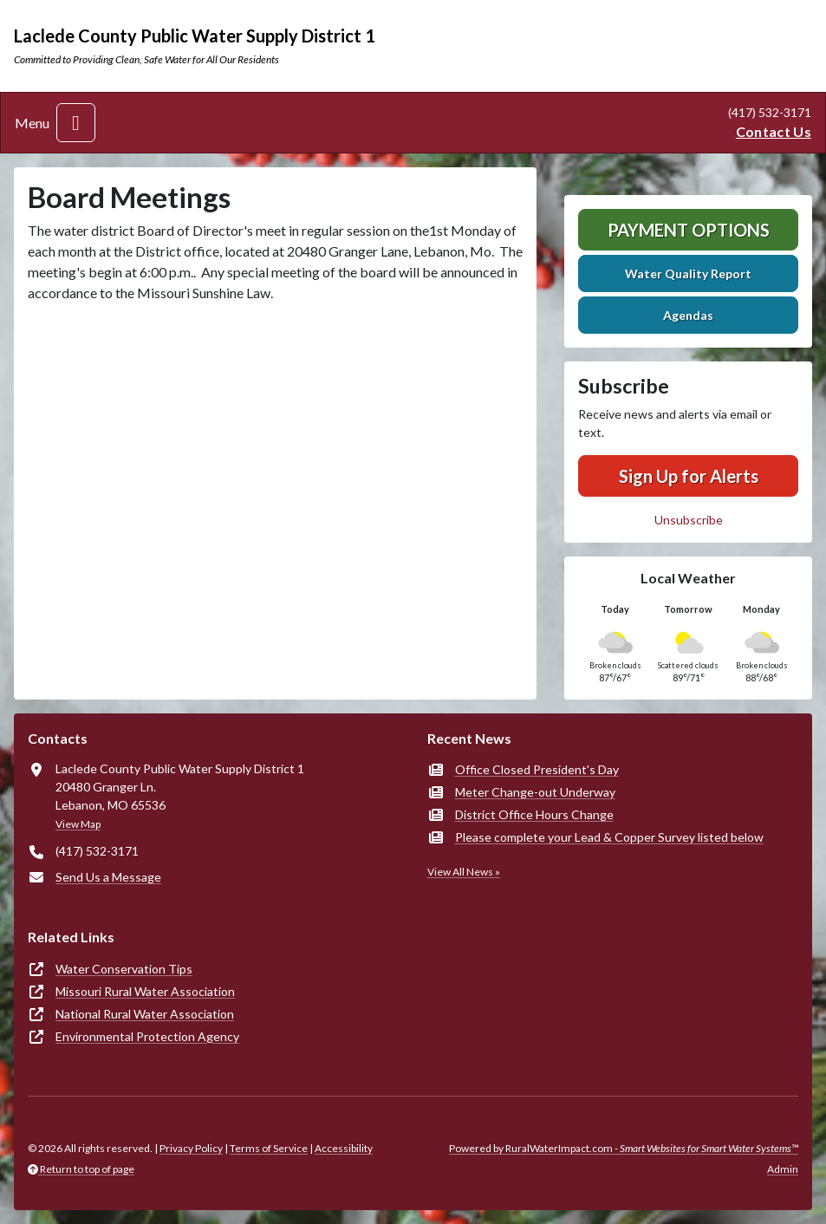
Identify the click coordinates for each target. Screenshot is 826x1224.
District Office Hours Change (534, 814)
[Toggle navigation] (75, 122)
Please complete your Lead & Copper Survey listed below (609, 837)
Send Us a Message (108, 876)
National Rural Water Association (144, 1013)
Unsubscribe (688, 519)
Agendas (688, 315)
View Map (78, 823)
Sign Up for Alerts (688, 476)
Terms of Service (269, 1148)
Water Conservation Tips (123, 968)
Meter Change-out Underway (535, 792)
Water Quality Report (688, 273)
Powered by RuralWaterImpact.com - (623, 1148)
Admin (782, 1168)
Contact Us (773, 131)
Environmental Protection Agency (147, 1036)
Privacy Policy (191, 1148)
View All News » (463, 871)
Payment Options (689, 229)
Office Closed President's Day (537, 769)
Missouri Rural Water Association (145, 991)
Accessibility (344, 1148)
